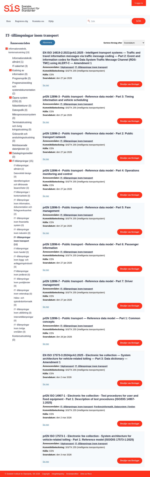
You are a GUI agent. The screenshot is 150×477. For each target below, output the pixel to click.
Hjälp (51, 21)
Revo (89, 474)
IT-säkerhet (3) (20, 66)
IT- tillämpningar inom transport (91, 67)
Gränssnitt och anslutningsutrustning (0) (23, 137)
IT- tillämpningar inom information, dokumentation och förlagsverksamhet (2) (23, 207)
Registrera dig (21, 21)
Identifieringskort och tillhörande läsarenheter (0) (22, 184)
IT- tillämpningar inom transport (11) (22, 241)
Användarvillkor (72, 474)
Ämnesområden (20, 43)
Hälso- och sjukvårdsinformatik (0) (23, 301)
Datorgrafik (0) (19, 110)
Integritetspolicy (58, 474)
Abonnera (47, 42)
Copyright (46, 474)
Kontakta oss (38, 21)
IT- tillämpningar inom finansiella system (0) (21, 221)
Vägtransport (67, 67)
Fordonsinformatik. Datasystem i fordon (114, 406)
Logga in (139, 3)
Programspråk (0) (21, 78)
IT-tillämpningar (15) (22, 161)
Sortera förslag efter (113, 43)
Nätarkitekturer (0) (21, 105)
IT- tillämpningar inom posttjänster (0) (22, 282)
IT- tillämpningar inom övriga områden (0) (21, 328)
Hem (8, 21)
